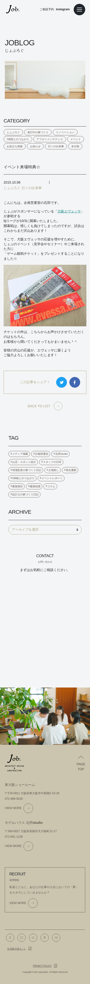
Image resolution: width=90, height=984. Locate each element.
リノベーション (65, 132)
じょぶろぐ (13, 132)
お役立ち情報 (15, 146)
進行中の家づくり (37, 132)
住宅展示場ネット (16, 948)
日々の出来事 (56, 146)
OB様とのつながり (18, 139)
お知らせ (35, 146)
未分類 (75, 146)
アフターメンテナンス (49, 139)
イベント (75, 139)
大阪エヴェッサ (69, 211)
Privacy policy (42, 966)
